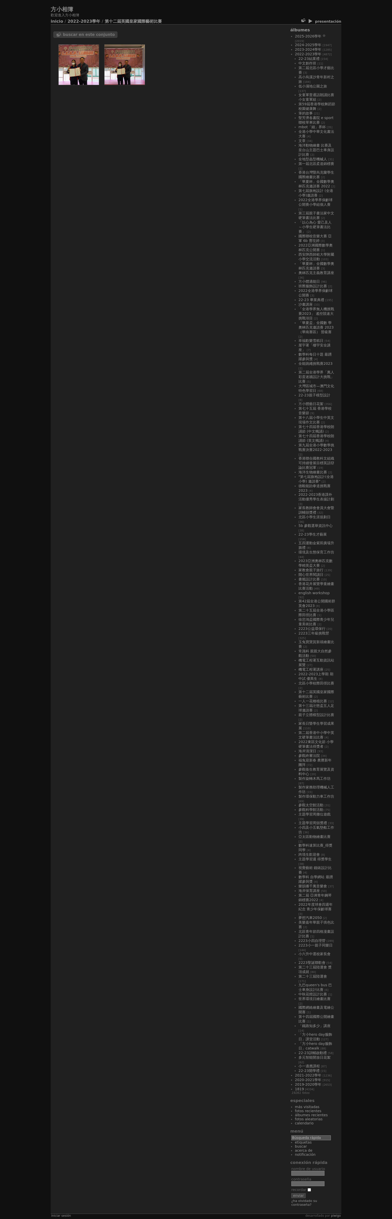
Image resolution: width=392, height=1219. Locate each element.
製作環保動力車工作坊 (316, 796)
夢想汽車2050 (310, 918)
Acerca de (303, 1150)
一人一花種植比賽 (312, 701)
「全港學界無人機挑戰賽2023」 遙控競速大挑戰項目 (316, 313)
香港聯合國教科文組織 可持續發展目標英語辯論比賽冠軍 (316, 463)
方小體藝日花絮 (310, 404)
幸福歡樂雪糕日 (310, 341)
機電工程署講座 (310, 669)
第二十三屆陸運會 (312, 976)
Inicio (57, 21)
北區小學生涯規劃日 (314, 517)
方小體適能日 (309, 281)
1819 (299, 1089)
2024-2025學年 (308, 45)
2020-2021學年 (308, 1080)
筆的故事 (305, 113)
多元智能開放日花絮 (314, 1057)
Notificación (305, 1154)
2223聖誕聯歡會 (311, 963)
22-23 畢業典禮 (311, 300)
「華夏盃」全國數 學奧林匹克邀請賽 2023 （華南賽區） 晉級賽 (316, 327)
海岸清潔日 (307, 751)
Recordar (301, 1190)
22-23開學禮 (309, 1071)
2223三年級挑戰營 (313, 633)
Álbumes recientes (311, 1115)
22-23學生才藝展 (312, 534)
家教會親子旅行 (310, 570)
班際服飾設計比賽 (312, 286)
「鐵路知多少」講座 (314, 1026)
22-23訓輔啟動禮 (312, 1053)
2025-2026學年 (308, 36)
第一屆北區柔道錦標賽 (316, 164)
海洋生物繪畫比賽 (312, 472)
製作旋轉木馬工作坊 (314, 778)
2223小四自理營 (311, 941)
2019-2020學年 (308, 1084)
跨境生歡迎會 (309, 854)
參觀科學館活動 (310, 810)
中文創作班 (307, 63)
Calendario (304, 1123)
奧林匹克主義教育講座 (316, 273)
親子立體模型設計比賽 (316, 715)
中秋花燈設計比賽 (312, 994)
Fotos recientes (308, 1111)
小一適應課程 (309, 1066)
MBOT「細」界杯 (312, 127)
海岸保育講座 (309, 891)
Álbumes (300, 30)
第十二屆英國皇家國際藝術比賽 (133, 21)
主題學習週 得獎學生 (315, 859)
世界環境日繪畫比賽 (314, 999)
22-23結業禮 (309, 59)
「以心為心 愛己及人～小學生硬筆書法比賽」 (315, 227)
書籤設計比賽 (309, 579)
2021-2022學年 (308, 1075)
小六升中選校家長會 (314, 954)
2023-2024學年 (308, 49)
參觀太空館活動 (310, 805)
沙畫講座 (305, 304)
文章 (302, 141)
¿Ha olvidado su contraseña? (304, 1203)
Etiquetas (303, 1142)
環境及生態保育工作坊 (316, 552)
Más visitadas (307, 1107)
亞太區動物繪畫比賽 (314, 837)
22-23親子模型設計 (314, 395)
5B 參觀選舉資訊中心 (315, 526)
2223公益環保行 (311, 629)
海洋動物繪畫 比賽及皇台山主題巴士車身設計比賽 (316, 150)
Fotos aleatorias (309, 1119)
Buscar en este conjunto (89, 34)
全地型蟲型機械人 (312, 159)
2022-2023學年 (84, 21)
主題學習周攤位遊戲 (314, 814)
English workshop (314, 593)
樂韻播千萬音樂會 (312, 886)
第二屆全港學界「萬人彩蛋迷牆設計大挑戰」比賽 (316, 376)
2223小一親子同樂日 (315, 945)
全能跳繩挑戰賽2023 (315, 363)
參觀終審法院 (309, 756)
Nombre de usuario (308, 1169)
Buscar (301, 1146)
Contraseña (301, 1179)
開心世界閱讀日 (310, 575)
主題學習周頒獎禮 (312, 823)
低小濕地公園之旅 (312, 86)
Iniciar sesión (61, 1215)
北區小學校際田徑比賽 (316, 683)
